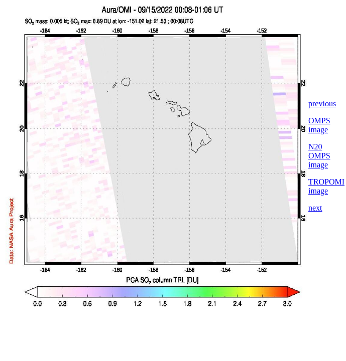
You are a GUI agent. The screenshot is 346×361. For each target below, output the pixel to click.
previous (322, 103)
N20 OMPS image (319, 155)
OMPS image (319, 125)
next (315, 208)
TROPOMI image (326, 186)
